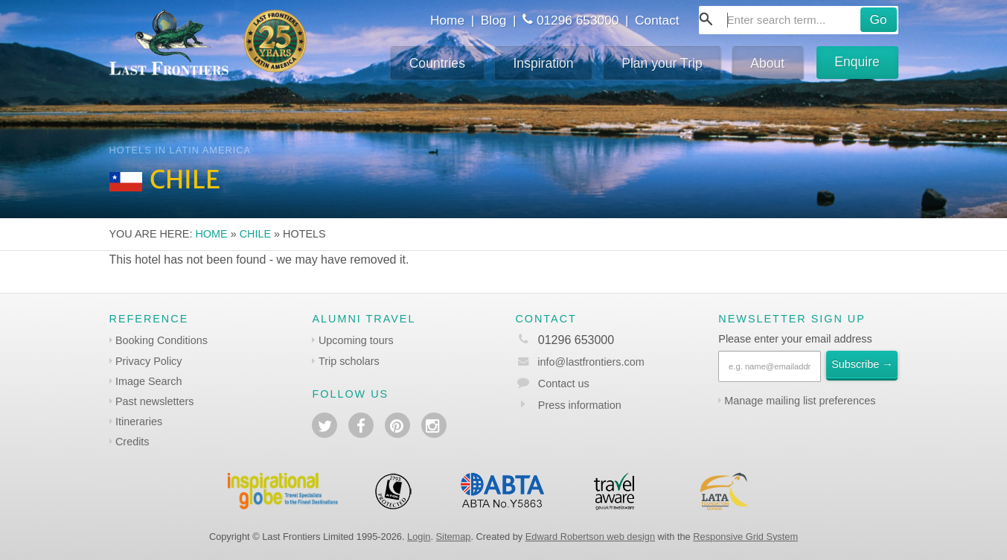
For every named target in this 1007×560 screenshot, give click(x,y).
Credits (132, 442)
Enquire (857, 61)
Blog (494, 20)
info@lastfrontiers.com (579, 362)
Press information (579, 405)
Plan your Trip (662, 63)
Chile (255, 234)
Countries (437, 63)
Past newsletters (154, 401)
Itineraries (138, 421)
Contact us (563, 383)
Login (418, 536)
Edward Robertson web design (590, 536)
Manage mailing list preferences (799, 401)
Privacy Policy (148, 361)
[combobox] (798, 20)
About (767, 63)
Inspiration (543, 63)
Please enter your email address (795, 339)
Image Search (148, 381)
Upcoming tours (356, 340)
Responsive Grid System (745, 536)
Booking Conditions (161, 340)
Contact (657, 20)
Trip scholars (349, 361)
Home (447, 20)
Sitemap (453, 536)
